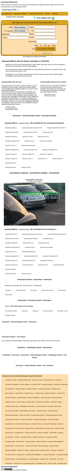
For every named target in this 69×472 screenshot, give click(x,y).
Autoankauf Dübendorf (9, 2)
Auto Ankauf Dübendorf (20, 470)
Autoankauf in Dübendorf (37, 4)
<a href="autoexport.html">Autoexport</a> (34, 236)
